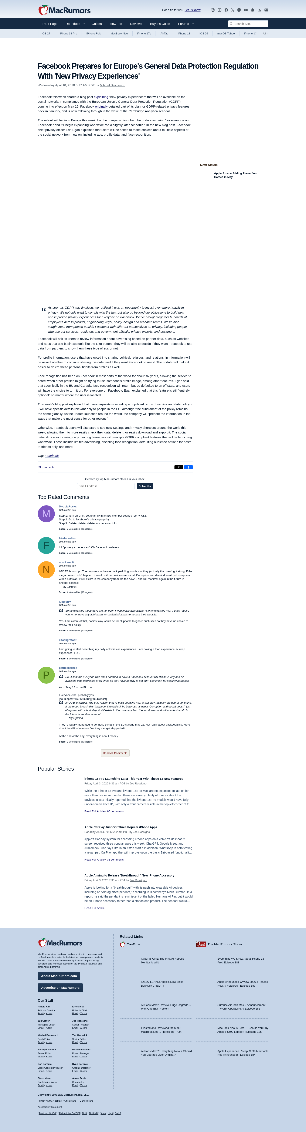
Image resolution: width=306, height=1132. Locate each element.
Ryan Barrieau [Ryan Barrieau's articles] (80, 1062)
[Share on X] (178, 467)
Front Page (50, 24)
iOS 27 (46, 33)
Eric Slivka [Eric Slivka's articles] (78, 1004)
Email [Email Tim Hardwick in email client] (75, 1040)
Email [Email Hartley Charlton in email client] (41, 1054)
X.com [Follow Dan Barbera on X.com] (49, 1069)
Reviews (136, 24)
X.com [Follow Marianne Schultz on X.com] (83, 1054)
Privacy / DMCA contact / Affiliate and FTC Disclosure (65, 1100)
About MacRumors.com (59, 974)
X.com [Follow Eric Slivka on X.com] (83, 1011)
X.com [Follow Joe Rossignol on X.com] (83, 1025)
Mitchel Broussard (112, 85)
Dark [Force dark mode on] (117, 1113)
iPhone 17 (250, 33)
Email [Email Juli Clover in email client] (41, 1025)
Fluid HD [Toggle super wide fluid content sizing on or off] (93, 1113)
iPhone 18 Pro (68, 33)
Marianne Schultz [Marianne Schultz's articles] (81, 1047)
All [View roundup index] (265, 33)
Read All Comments (115, 753)
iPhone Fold (93, 33)
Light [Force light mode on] (110, 1113)
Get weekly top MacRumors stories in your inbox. (115, 479)
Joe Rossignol (138, 788)
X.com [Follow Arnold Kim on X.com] (49, 1011)
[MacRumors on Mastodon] (239, 10)
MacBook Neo (119, 33)
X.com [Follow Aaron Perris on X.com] (83, 1083)
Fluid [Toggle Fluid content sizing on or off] (84, 1113)
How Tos (116, 24)
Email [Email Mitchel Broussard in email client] (41, 1040)
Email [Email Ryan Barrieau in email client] (75, 1069)
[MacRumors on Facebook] (226, 10)
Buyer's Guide (160, 24)
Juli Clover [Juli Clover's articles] (44, 1018)
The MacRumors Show (225, 942)
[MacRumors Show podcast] (213, 10)
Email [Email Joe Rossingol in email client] (75, 1025)
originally (101, 106)
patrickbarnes (68, 667)
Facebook (52, 455)
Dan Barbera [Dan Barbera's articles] (45, 1062)
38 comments (115, 859)
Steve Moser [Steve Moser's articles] (45, 1076)
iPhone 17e (144, 33)
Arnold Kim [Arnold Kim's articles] (44, 1004)
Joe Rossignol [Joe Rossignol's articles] (80, 1018)
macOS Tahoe (226, 33)
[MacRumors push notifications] (253, 10)
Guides (97, 24)
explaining (101, 97)
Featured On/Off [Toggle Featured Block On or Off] (47, 1113)
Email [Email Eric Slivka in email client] (75, 1011)
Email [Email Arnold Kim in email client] (41, 1011)
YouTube (133, 942)
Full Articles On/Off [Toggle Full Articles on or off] (69, 1113)
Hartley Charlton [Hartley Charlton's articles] (47, 1047)
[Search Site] (248, 23)
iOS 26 (204, 33)
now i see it (66, 562)
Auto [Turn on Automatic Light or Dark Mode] (103, 1113)
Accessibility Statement (50, 1107)
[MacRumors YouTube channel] (246, 10)
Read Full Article (95, 816)
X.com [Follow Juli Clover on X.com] (49, 1025)
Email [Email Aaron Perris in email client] (75, 1083)
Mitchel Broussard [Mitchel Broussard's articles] (48, 1033)
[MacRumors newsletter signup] (266, 10)
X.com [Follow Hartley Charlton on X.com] (49, 1054)
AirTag (164, 33)
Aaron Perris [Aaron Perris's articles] (79, 1076)
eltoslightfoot (67, 640)
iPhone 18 (184, 33)
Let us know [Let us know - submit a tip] (193, 10)
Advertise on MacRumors (60, 985)
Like (78, 529)
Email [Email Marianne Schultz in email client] (75, 1054)
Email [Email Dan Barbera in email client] (41, 1069)
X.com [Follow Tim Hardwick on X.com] (83, 1040)
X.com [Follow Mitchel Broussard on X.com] (49, 1040)
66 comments (115, 816)
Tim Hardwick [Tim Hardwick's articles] (79, 1033)
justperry (65, 601)
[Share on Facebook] (188, 467)
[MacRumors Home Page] (64, 10)
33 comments (46, 467)
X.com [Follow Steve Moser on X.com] (49, 1083)
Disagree (87, 529)
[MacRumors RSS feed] (259, 10)
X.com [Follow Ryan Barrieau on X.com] (83, 1069)
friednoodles (67, 538)
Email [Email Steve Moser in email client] (41, 1083)
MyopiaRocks (68, 506)
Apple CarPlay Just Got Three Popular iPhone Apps (129, 827)
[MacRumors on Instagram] (219, 10)
